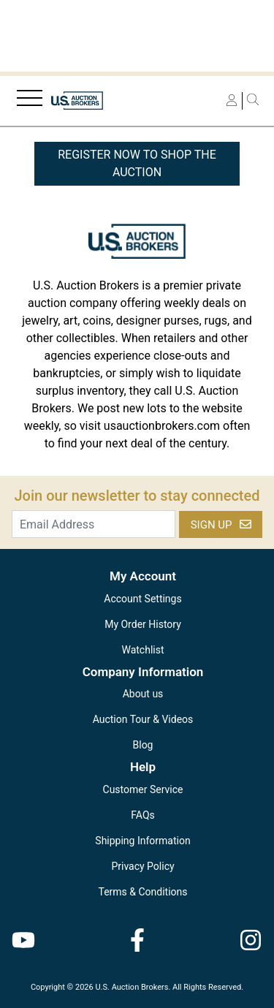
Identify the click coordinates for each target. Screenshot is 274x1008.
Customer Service (143, 789)
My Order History (142, 624)
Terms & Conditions (142, 892)
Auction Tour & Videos (143, 719)
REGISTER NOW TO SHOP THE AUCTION (137, 163)
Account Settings (142, 599)
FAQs (143, 815)
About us (143, 694)
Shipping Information (142, 840)
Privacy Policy (142, 866)
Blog (143, 745)
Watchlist (142, 650)
